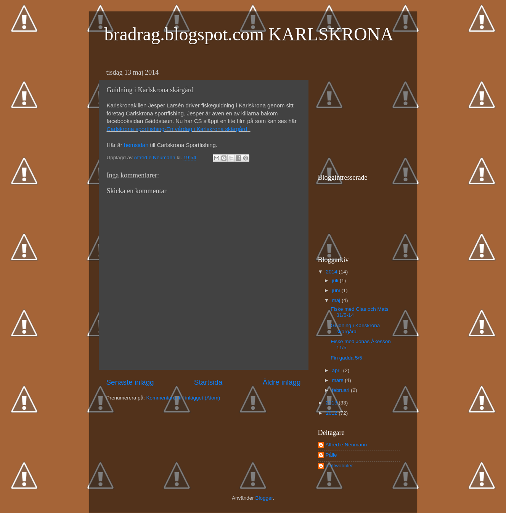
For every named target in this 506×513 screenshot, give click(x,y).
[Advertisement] (365, 112)
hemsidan (136, 145)
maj (337, 300)
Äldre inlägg (282, 382)
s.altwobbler (339, 465)
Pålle (331, 455)
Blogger (264, 498)
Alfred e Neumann (346, 444)
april (337, 370)
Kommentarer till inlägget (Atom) (183, 398)
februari (341, 390)
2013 (332, 403)
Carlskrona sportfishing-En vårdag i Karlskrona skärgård (177, 129)
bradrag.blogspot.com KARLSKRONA (249, 34)
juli (336, 280)
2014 (332, 272)
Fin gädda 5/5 (346, 358)
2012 (332, 413)
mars (338, 380)
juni (337, 290)
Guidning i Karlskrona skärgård (355, 328)
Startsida (208, 382)
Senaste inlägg (130, 382)
